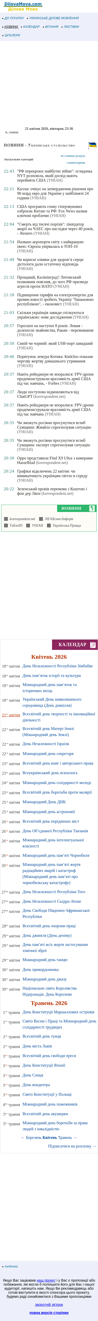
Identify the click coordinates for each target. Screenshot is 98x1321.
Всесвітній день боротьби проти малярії (57, 792)
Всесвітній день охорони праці (49, 926)
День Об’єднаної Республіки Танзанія (55, 831)
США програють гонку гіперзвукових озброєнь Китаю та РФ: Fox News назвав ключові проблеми (52, 211)
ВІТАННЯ (50, 27)
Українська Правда (66, 525)
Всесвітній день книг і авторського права (58, 763)
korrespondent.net (21, 519)
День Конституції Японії (44, 1065)
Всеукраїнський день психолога (50, 773)
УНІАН (36, 525)
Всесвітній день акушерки (45, 1114)
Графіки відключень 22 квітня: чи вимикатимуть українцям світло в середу (52, 473)
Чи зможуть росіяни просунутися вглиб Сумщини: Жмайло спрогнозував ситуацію (54, 425)
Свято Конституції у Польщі (47, 1094)
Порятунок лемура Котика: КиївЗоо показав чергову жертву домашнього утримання (55, 358)
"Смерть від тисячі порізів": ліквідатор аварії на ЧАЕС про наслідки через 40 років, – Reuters (55, 228)
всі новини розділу (73, 156)
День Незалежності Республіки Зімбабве (58, 666)
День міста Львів (37, 1046)
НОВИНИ (10, 27)
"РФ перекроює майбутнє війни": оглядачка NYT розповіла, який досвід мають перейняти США (54, 175)
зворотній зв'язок (49, 1305)
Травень (65, 1137)
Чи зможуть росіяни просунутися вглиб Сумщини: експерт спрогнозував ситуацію (53, 442)
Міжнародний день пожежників (50, 1104)
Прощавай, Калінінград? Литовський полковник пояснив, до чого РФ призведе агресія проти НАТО (52, 281)
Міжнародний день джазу (45, 979)
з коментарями (75, 162)
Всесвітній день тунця (42, 1036)
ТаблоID (15, 525)
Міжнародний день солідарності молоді (57, 782)
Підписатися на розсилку (72, 1146)
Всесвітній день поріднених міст (51, 821)
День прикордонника (41, 969)
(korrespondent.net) (50, 396)
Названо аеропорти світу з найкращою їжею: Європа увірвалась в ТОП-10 (50, 244)
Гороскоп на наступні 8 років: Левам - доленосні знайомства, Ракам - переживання (55, 328)
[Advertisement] (49, 84)
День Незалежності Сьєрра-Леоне (52, 901)
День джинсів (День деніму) (47, 935)
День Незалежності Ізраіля (46, 744)
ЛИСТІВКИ (70, 27)
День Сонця (33, 1075)
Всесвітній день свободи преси (49, 1056)
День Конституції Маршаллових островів (58, 1012)
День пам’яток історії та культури (52, 675)
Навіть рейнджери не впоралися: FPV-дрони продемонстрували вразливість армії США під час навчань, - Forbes (55, 378)
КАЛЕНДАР (31, 27)
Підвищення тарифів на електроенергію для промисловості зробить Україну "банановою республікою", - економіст (55, 299)
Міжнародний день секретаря (48, 753)
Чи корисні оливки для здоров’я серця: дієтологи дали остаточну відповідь (50, 261)
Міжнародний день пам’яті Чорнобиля (56, 855)
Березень (34, 1137)
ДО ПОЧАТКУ (13, 18)
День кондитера (36, 1085)
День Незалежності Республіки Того (54, 892)
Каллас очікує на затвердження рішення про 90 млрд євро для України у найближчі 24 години (55, 193)
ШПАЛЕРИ (11, 35)
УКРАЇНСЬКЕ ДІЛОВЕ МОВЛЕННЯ (52, 18)
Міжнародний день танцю (45, 960)
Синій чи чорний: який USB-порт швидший (55, 343)
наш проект (46, 1280)
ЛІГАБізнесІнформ (58, 519)
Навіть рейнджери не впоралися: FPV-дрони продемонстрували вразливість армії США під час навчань (55, 409)
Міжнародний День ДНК (44, 802)
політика (10, 1266)
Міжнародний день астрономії (49, 812)
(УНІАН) (55, 180)
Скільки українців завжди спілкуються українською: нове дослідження (50, 314)
